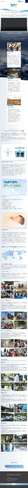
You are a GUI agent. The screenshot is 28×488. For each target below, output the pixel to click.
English (22, 1)
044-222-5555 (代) (12, 480)
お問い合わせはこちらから (14, 466)
